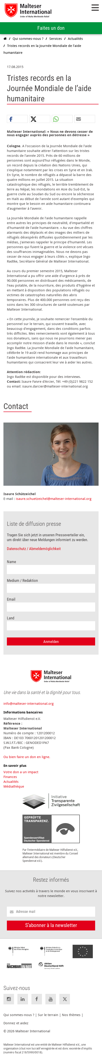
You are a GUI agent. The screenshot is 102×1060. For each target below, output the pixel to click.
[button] (17, 119)
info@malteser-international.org (28, 703)
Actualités (11, 781)
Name (11, 562)
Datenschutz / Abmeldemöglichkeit (34, 549)
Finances (10, 776)
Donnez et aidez (15, 1023)
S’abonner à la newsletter (51, 925)
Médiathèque (13, 786)
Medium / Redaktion (22, 581)
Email (11, 599)
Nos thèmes (71, 1014)
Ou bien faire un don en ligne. (26, 756)
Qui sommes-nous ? (18, 1014)
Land (10, 618)
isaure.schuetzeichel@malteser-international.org (53, 498)
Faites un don (51, 28)
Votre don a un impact (20, 772)
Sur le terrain (48, 1014)
